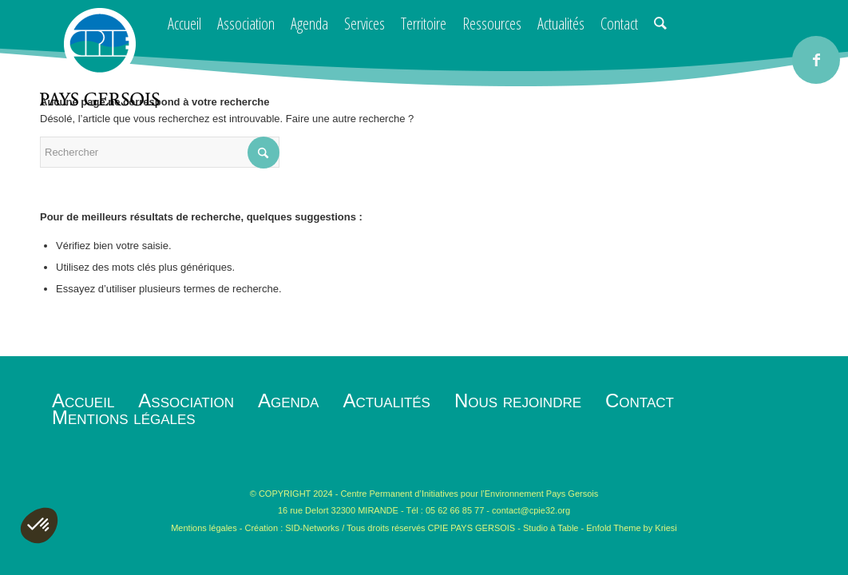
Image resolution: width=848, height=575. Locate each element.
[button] (39, 525)
